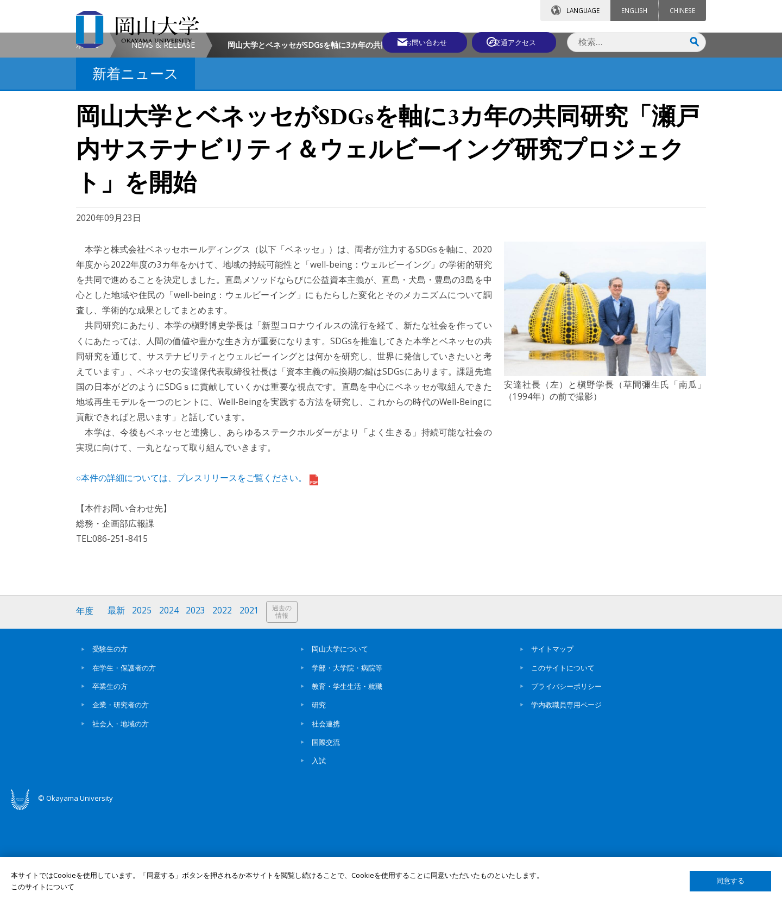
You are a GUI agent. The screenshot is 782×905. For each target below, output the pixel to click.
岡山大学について (340, 741)
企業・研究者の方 (120, 797)
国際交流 (326, 834)
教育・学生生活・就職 (347, 778)
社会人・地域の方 (120, 815)
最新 (116, 703)
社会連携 (326, 815)
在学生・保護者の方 (124, 759)
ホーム (87, 137)
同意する (730, 881)
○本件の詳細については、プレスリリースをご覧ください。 (197, 571)
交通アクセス (516, 42)
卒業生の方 (110, 778)
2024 (170, 703)
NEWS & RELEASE (163, 137)
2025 (143, 703)
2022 (224, 703)
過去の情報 (284, 704)
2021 (251, 703)
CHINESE (682, 10)
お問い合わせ (420, 42)
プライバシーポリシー (566, 778)
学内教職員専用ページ (566, 797)
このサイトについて (563, 759)
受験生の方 (110, 741)
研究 (319, 797)
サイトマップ (552, 741)
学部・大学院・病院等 (347, 759)
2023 (197, 703)
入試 (319, 852)
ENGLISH (634, 10)
